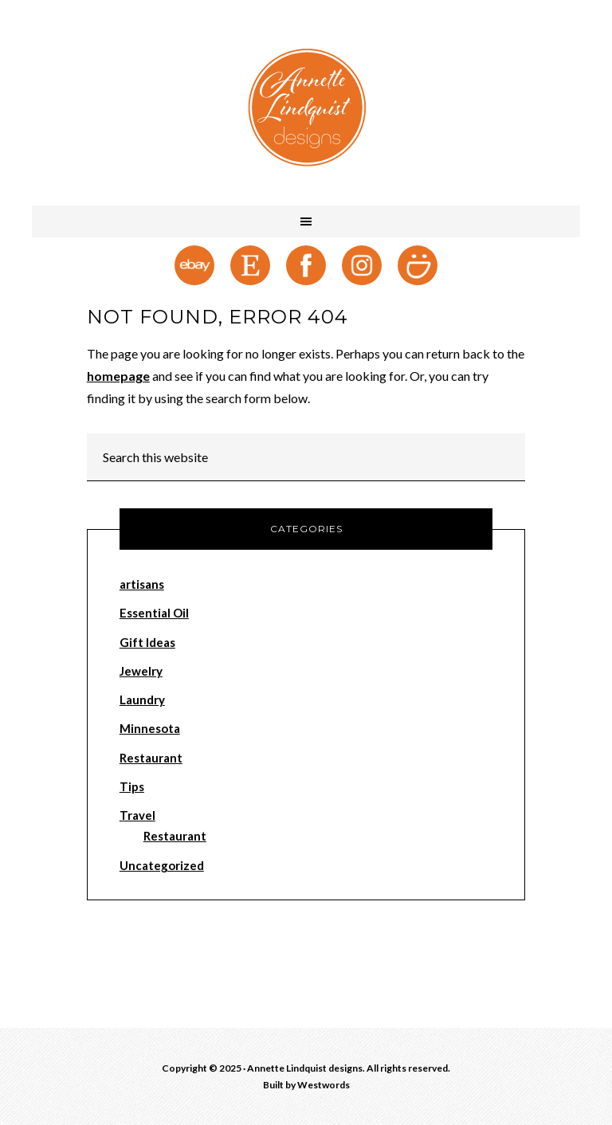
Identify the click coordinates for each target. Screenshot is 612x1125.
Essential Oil (154, 613)
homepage (118, 375)
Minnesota (150, 728)
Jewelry (141, 671)
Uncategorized (162, 865)
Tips (132, 786)
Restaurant (151, 758)
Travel (137, 815)
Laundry (142, 699)
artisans (142, 584)
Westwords (323, 1085)
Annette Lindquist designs (306, 107)
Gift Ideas (147, 642)
